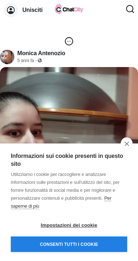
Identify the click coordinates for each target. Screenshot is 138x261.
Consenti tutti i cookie (69, 244)
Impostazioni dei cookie (69, 225)
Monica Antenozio (41, 53)
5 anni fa (25, 60)
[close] (127, 143)
